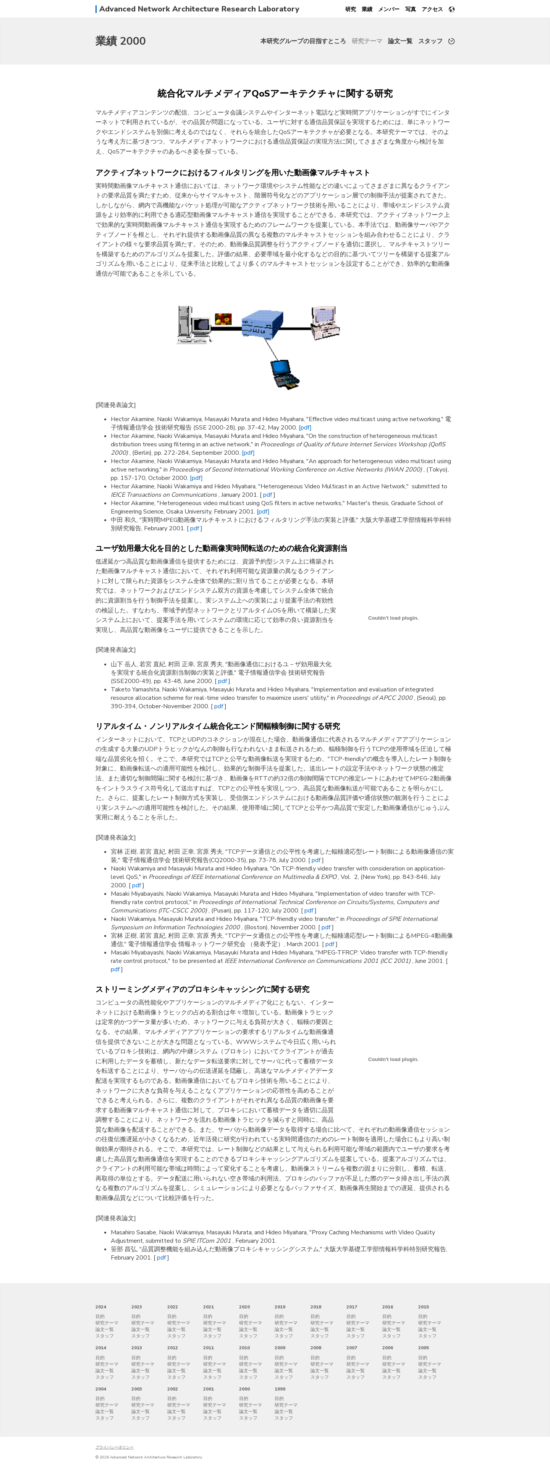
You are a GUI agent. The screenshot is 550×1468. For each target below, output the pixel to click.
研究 (350, 9)
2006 (387, 1348)
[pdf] (305, 427)
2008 (316, 1348)
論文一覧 (400, 41)
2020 (244, 1307)
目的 (100, 1316)
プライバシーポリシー (114, 1447)
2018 (316, 1307)
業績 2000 (120, 41)
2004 (100, 1389)
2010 (244, 1348)
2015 (423, 1307)
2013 (136, 1348)
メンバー (389, 9)
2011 (208, 1348)
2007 (351, 1348)
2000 (244, 1389)
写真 (410, 9)
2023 (136, 1307)
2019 (280, 1307)
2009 (280, 1348)
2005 (423, 1348)
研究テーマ (367, 41)
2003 (136, 1389)
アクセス (432, 9)
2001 (208, 1389)
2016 (387, 1307)
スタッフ (430, 41)
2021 (208, 1307)
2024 (100, 1307)
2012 (172, 1348)
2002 (172, 1389)
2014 (100, 1348)
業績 (367, 9)
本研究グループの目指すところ (303, 41)
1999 (280, 1389)
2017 (351, 1307)
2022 (172, 1307)
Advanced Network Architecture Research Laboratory (199, 9)
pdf (268, 495)
